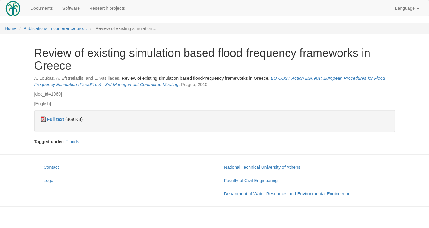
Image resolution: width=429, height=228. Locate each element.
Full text (55, 119)
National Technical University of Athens (262, 167)
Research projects (107, 8)
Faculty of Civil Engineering (251, 180)
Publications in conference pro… (55, 28)
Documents (41, 8)
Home (10, 28)
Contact (51, 167)
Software (71, 8)
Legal (49, 180)
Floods (72, 141)
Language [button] (407, 8)
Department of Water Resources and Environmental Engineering (287, 193)
